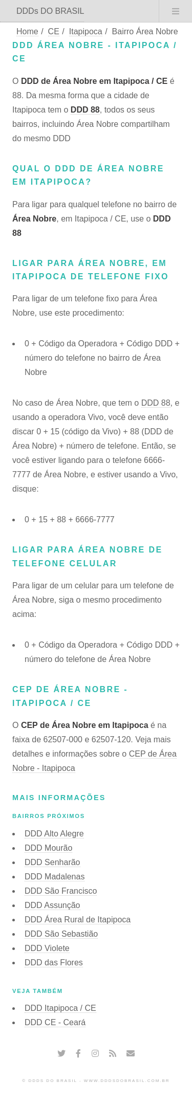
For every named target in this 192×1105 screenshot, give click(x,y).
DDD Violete (47, 948)
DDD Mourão (48, 848)
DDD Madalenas (54, 876)
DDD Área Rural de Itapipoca (78, 919)
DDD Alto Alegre (54, 833)
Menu (175, 11)
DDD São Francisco (61, 891)
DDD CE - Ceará (55, 1022)
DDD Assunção (52, 905)
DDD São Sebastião (61, 934)
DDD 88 (85, 109)
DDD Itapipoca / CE (60, 1008)
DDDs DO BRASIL (50, 11)
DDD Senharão (52, 862)
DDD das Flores (54, 962)
